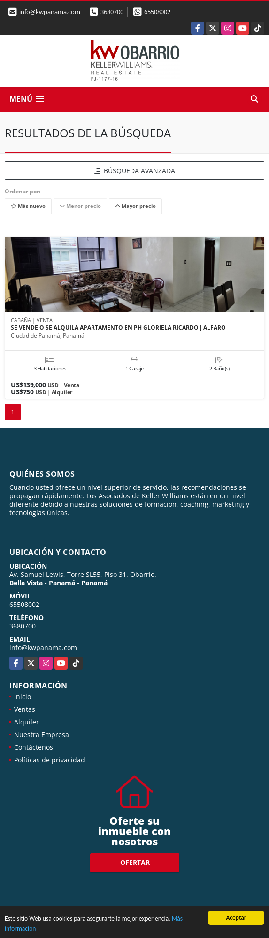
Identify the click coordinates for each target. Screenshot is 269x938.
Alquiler (26, 721)
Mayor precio (135, 206)
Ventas (24, 709)
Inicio (22, 696)
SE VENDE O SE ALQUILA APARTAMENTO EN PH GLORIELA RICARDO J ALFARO (118, 328)
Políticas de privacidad (49, 759)
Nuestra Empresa (41, 734)
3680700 (111, 11)
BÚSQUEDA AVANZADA (134, 170)
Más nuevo (28, 206)
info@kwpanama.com (43, 647)
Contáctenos (33, 747)
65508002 (157, 11)
